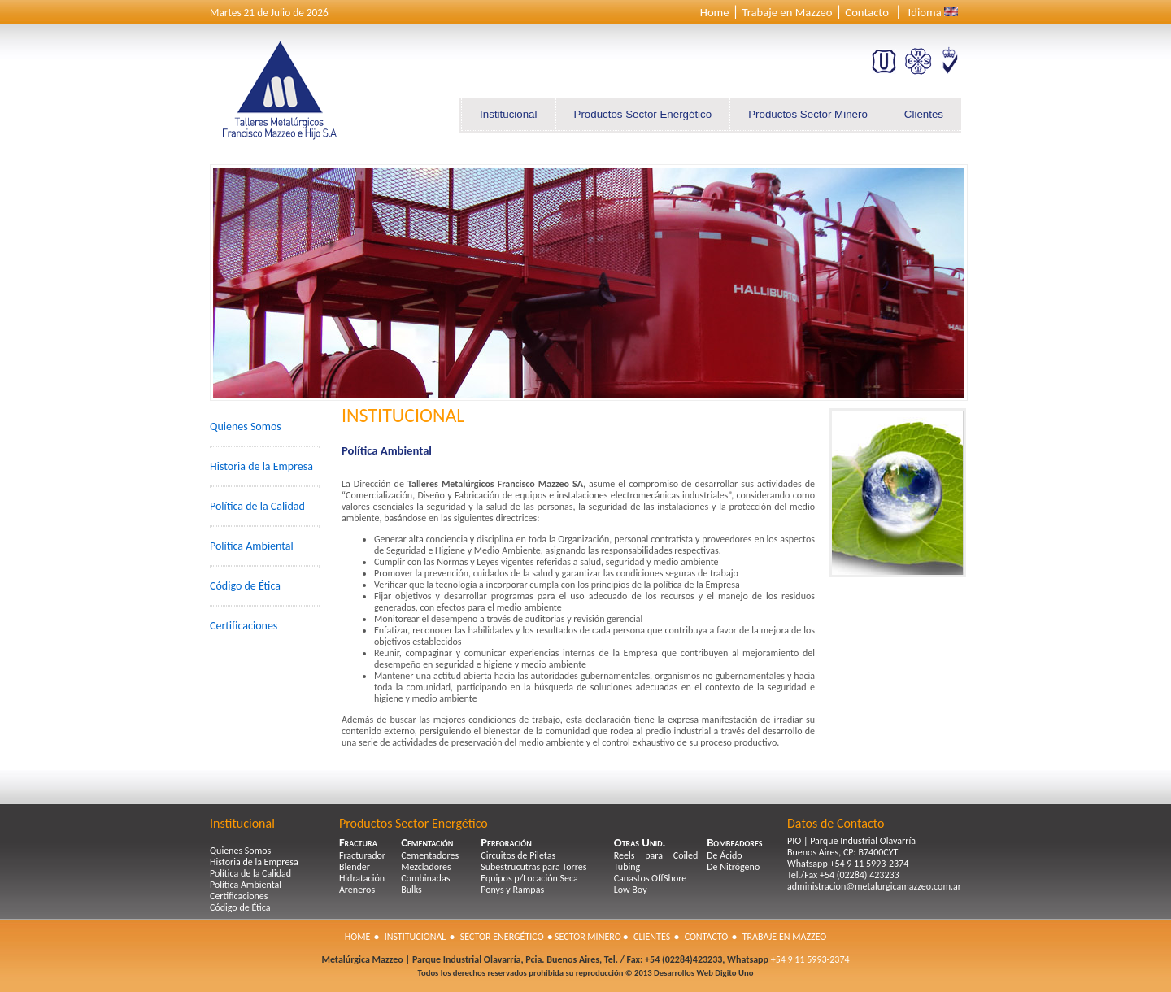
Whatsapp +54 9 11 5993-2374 (847, 863)
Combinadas (425, 878)
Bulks (411, 889)
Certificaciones (243, 626)
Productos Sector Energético (643, 114)
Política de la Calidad (257, 506)
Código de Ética (245, 586)
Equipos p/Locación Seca (529, 878)
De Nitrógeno (733, 866)
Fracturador (362, 855)
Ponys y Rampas (512, 889)
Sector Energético (502, 936)
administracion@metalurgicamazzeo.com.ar (874, 886)
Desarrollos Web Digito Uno (703, 973)
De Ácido (724, 855)
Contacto (867, 12)
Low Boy (630, 889)
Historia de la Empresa (261, 466)
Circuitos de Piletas (518, 855)
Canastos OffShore (650, 878)
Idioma (925, 12)
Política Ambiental (252, 546)
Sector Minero (588, 936)
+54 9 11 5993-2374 (809, 959)
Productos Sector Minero (808, 114)
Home (714, 12)
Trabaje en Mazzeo (787, 12)
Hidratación (362, 878)
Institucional (508, 114)
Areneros (357, 889)
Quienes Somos (245, 426)
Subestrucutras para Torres (533, 866)
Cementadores (430, 855)
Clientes (923, 114)
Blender (354, 866)
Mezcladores (426, 866)
